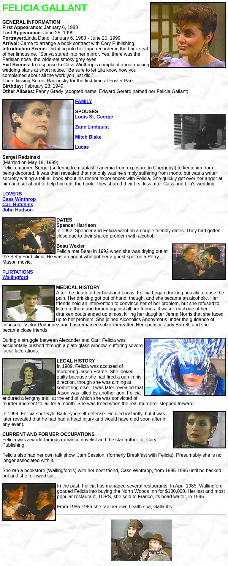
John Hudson (17, 209)
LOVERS (12, 193)
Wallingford (15, 277)
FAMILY (83, 101)
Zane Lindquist (92, 126)
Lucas (82, 147)
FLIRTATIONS (17, 272)
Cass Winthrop (19, 199)
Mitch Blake (88, 137)
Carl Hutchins (17, 204)
